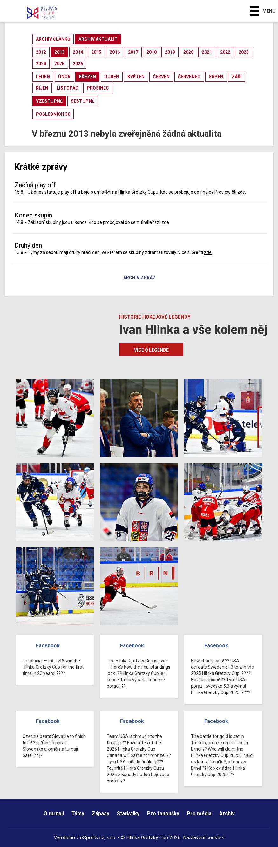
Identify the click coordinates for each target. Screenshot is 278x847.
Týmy (77, 813)
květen (136, 76)
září (237, 76)
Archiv (227, 813)
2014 (78, 52)
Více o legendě (151, 350)
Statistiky (128, 813)
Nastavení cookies (203, 838)
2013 (59, 52)
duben (111, 76)
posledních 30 (53, 114)
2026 (78, 63)
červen (161, 76)
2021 (207, 52)
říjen (42, 88)
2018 (151, 52)
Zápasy (100, 813)
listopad (67, 88)
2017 (133, 52)
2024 (41, 63)
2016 (115, 52)
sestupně (82, 101)
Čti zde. (162, 222)
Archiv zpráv (139, 278)
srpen (216, 76)
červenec (189, 76)
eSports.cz (92, 838)
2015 (96, 52)
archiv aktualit (98, 39)
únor (64, 76)
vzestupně (49, 101)
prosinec (98, 88)
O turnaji (54, 813)
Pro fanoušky (163, 813)
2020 (188, 52)
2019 (170, 52)
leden (43, 76)
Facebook (48, 646)
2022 (225, 52)
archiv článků (53, 39)
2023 (244, 52)
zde (241, 192)
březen (87, 76)
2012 (41, 52)
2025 (59, 63)
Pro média (199, 813)
